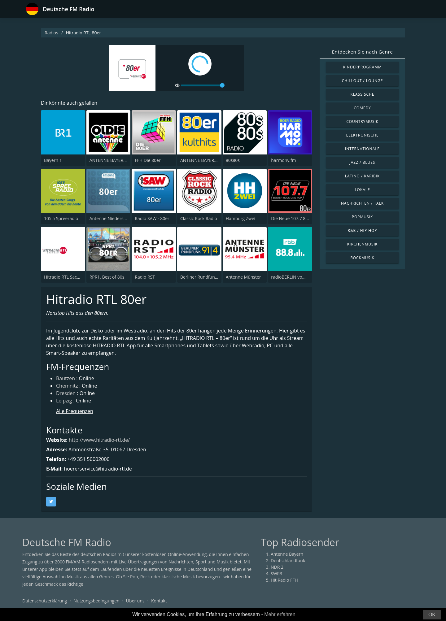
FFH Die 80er (147, 160)
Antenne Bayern (287, 554)
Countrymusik (362, 121)
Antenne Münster (243, 277)
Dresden (66, 393)
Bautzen (65, 378)
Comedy (362, 108)
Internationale (362, 148)
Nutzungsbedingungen (97, 601)
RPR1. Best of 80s (107, 277)
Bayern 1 (53, 160)
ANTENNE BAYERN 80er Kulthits (212, 160)
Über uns (135, 601)
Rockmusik (362, 257)
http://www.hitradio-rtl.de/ (99, 439)
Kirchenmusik (362, 244)
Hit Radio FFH (284, 580)
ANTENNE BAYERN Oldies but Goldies (127, 160)
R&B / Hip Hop (362, 230)
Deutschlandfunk (288, 560)
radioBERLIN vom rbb (292, 277)
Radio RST (145, 277)
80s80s (233, 160)
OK (431, 614)
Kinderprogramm (362, 67)
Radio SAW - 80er (152, 218)
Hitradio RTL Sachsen (65, 277)
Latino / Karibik (362, 176)
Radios (51, 33)
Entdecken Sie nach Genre (362, 52)
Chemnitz (67, 385)
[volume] (203, 85)
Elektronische (362, 135)
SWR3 (276, 573)
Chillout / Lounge (362, 80)
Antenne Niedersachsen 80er (119, 218)
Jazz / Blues (362, 162)
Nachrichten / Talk (362, 203)
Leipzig (64, 400)
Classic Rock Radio (198, 218)
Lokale (362, 189)
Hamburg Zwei (240, 218)
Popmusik (362, 216)
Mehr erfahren (279, 614)
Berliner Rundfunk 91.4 (203, 277)
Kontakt (159, 601)
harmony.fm (283, 160)
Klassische (362, 94)
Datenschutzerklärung (44, 601)
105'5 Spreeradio (61, 218)
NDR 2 (277, 567)
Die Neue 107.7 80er (291, 218)
